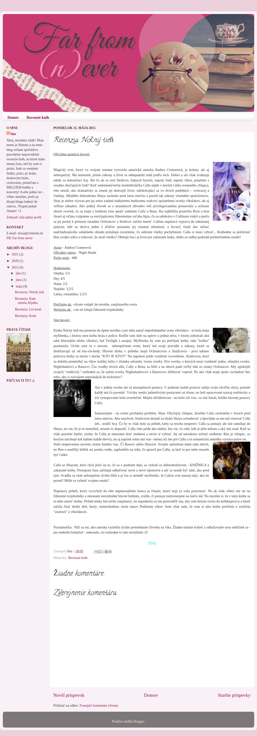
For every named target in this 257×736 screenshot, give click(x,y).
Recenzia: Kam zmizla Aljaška (26, 301)
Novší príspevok (68, 695)
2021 (15, 254)
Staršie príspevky (234, 695)
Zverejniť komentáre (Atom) (98, 705)
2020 (15, 261)
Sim (13, 134)
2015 (15, 267)
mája (19, 286)
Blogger (138, 721)
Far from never (23, 238)
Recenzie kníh (38, 117)
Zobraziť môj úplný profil (24, 217)
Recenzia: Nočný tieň (29, 292)
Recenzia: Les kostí (28, 309)
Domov (13, 117)
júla (19, 273)
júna (19, 280)
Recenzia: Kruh (25, 316)
